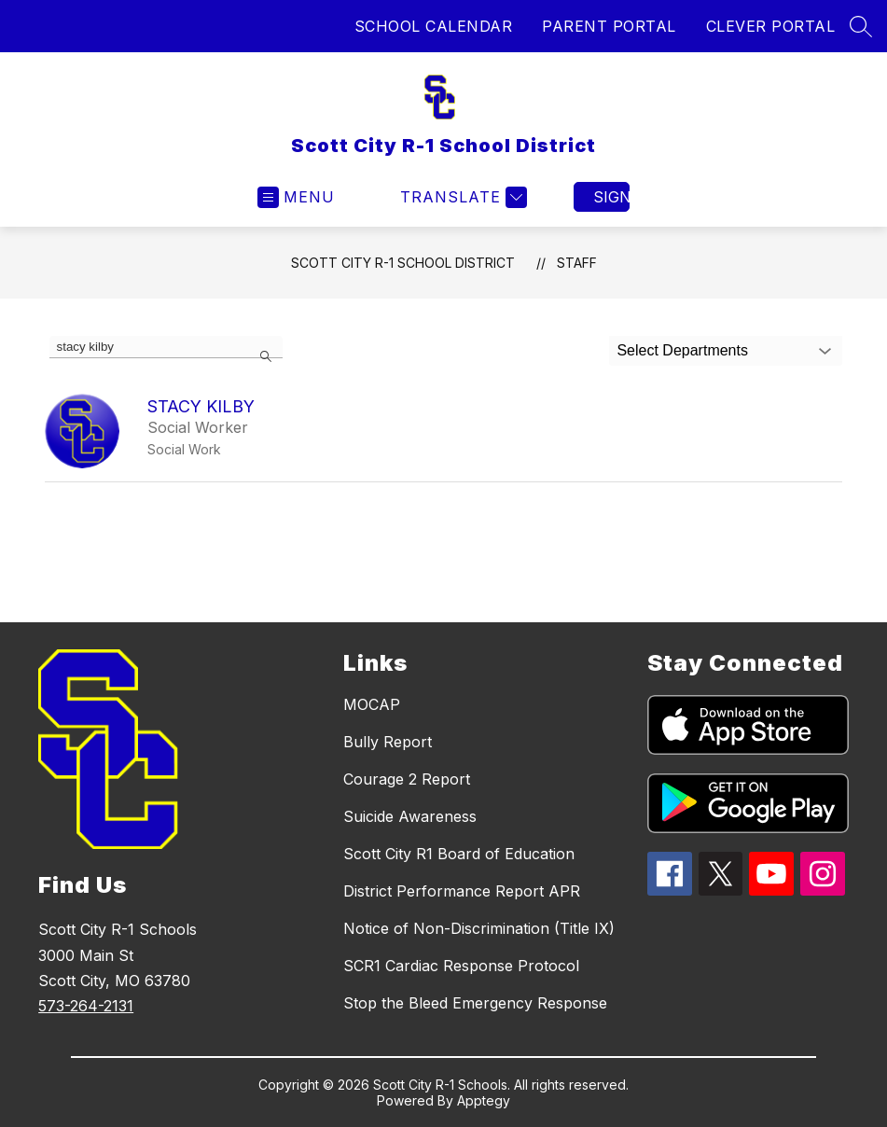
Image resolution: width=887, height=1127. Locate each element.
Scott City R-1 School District (403, 263)
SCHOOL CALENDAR (433, 26)
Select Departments (682, 350)
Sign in (611, 197)
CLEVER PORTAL (771, 26)
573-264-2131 (85, 1005)
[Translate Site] (461, 197)
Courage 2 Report (406, 779)
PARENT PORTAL (609, 26)
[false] (166, 347)
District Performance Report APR (461, 891)
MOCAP (371, 704)
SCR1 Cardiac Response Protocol (461, 965)
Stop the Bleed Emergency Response (475, 1003)
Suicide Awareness (410, 816)
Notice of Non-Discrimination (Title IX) (479, 928)
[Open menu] (296, 197)
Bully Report (387, 741)
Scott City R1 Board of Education (459, 853)
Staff (577, 263)
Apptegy (483, 1100)
